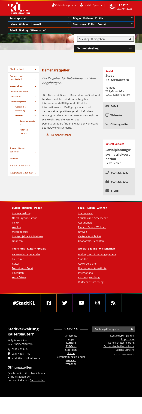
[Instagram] (97, 303)
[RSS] (113, 303)
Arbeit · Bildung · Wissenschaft (39, 30)
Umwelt (14, 158)
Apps (71, 339)
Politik (15, 222)
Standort (83, 259)
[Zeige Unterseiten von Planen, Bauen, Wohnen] (35, 152)
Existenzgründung (89, 277)
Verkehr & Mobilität (20, 165)
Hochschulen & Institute (92, 268)
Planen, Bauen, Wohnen (18, 150)
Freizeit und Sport (22, 268)
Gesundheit (16, 86)
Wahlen (16, 227)
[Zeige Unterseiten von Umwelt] (35, 159)
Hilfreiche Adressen (19, 91)
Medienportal (20, 231)
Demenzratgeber (61, 135)
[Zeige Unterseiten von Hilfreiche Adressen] (35, 92)
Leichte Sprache (93, 5)
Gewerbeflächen (87, 263)
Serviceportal (39, 18)
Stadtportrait (17, 69)
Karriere (71, 342)
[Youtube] (81, 303)
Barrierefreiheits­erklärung (119, 346)
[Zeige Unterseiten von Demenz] (35, 116)
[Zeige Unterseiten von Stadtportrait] (35, 69)
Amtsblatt (71, 335)
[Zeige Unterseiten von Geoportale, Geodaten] (35, 173)
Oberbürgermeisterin (24, 218)
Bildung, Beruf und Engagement (97, 254)
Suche (71, 353)
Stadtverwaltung (21, 213)
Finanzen (17, 241)
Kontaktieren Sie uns (122, 335)
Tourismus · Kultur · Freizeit (103, 24)
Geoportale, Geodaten (21, 172)
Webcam (71, 360)
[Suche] (130, 39)
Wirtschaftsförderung (91, 282)
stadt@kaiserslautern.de (26, 358)
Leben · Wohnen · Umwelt (39, 24)
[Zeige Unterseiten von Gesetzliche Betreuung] (35, 110)
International (85, 272)
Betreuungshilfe (18, 101)
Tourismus (18, 259)
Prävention (16, 96)
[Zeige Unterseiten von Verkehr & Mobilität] (35, 166)
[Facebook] (48, 303)
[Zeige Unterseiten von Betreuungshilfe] (35, 102)
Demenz (19, 115)
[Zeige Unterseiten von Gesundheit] (35, 87)
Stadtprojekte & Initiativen (27, 236)
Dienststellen (37, 380)
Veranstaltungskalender (26, 254)
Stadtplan (71, 349)
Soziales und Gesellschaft (16, 77)
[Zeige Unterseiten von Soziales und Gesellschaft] (35, 80)
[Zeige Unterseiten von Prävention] (35, 97)
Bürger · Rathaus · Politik (103, 18)
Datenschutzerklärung (121, 342)
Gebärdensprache (66, 5)
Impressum (128, 339)
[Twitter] (64, 303)
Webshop (71, 364)
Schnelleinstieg (106, 48)
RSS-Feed (71, 346)
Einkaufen (18, 272)
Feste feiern (19, 277)
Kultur (15, 263)
